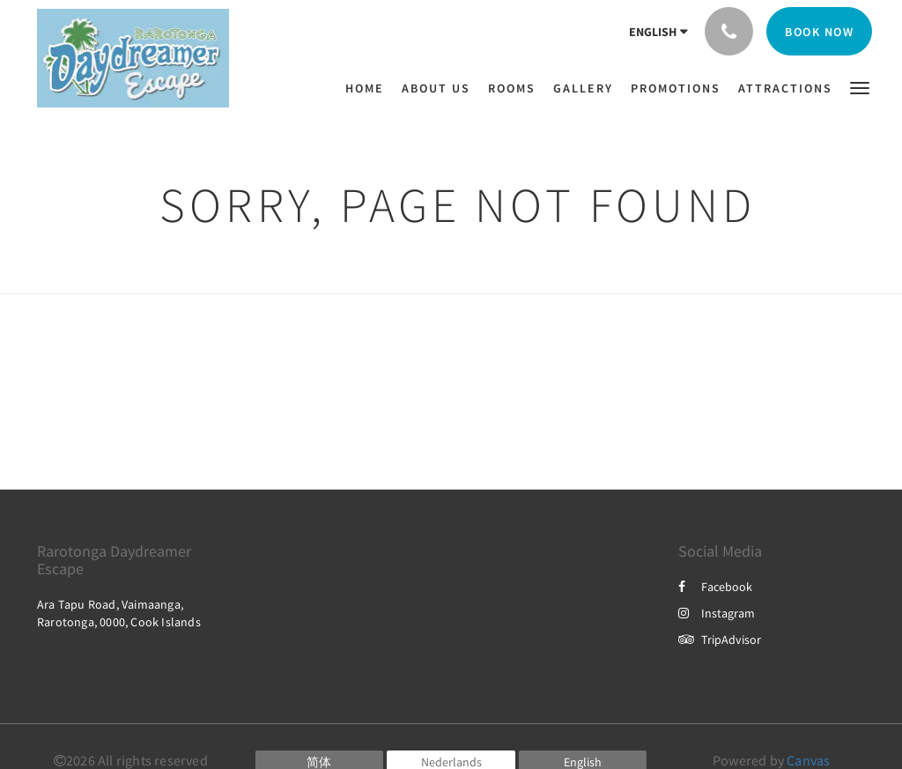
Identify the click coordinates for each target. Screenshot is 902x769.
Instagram (716, 613)
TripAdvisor (719, 639)
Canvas (808, 760)
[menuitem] (369, 88)
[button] (859, 87)
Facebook (715, 587)
